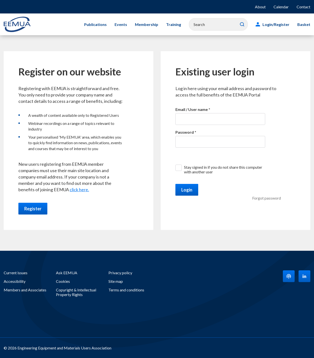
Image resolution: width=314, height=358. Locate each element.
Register (32, 208)
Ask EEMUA (66, 272)
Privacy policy (120, 272)
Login (186, 189)
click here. (79, 189)
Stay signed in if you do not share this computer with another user (223, 169)
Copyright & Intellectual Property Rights (76, 292)
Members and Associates (25, 289)
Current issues (15, 272)
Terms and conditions (126, 289)
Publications (95, 24)
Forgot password (266, 198)
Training (173, 24)
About (260, 6)
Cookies (63, 281)
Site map (115, 281)
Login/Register (275, 24)
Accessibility (15, 281)
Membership (146, 24)
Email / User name (191, 109)
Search (242, 24)
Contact (303, 6)
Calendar (281, 6)
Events (121, 24)
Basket (303, 24)
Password (184, 132)
